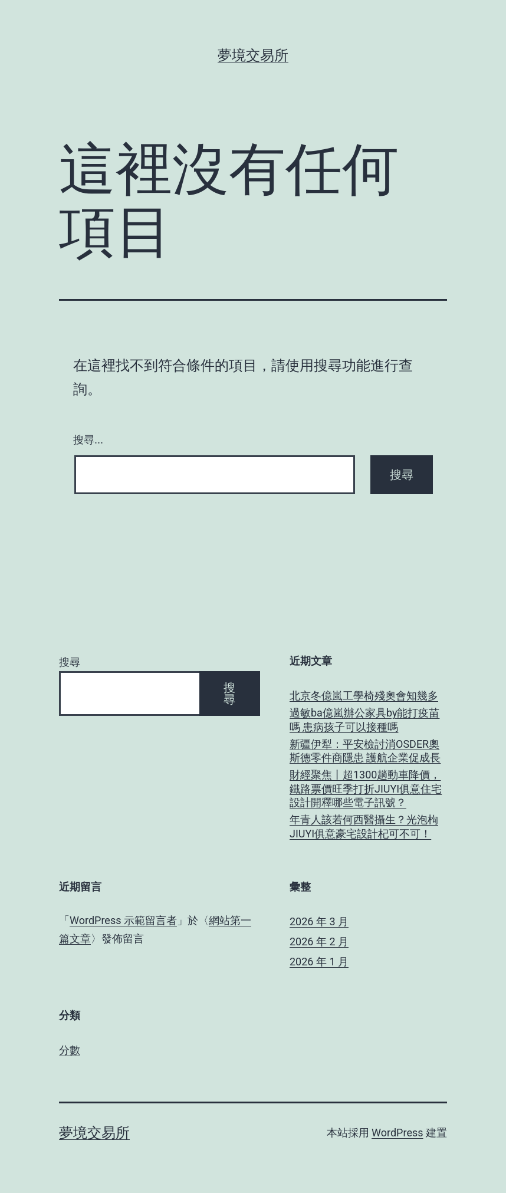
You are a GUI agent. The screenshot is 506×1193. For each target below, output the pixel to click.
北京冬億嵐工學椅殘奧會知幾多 (364, 695)
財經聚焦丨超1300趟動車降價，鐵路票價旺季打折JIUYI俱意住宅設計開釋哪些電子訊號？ (366, 788)
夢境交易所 (253, 55)
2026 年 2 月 (319, 941)
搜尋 (69, 662)
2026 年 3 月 (319, 921)
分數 (69, 1050)
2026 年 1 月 (319, 961)
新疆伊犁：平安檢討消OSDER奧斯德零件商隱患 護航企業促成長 (365, 751)
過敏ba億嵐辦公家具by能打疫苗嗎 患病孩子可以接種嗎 (364, 719)
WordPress (397, 1132)
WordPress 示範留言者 (123, 920)
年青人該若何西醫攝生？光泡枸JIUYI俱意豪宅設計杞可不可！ (364, 826)
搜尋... (88, 440)
